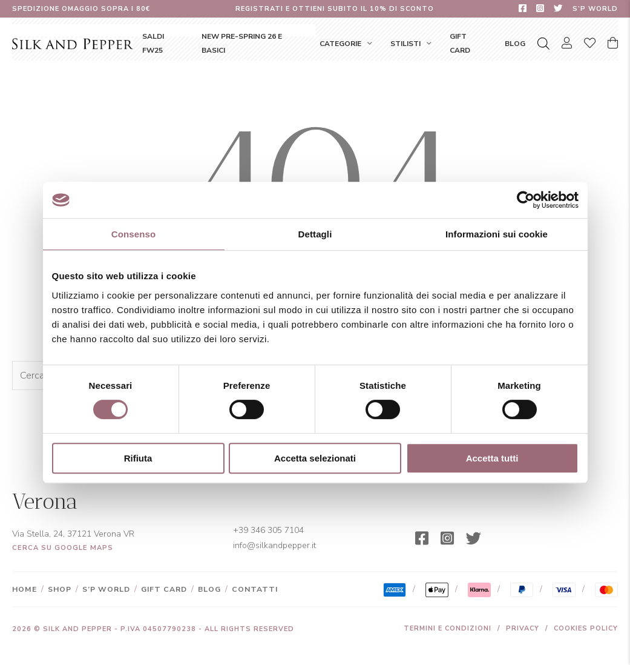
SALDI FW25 (153, 43)
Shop (59, 589)
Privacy (522, 628)
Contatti (255, 589)
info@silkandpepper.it (274, 545)
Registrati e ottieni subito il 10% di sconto (334, 8)
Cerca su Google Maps (62, 547)
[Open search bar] (543, 44)
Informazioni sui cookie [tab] (496, 234)
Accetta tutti (492, 458)
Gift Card (460, 43)
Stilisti (405, 43)
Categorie (340, 43)
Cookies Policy (586, 628)
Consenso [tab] (133, 234)
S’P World (595, 8)
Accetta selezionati (315, 458)
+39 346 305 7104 (268, 530)
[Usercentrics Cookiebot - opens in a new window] (526, 200)
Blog (515, 43)
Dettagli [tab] (315, 234)
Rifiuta (138, 458)
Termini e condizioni (447, 628)
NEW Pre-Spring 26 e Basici (242, 43)
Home (24, 589)
